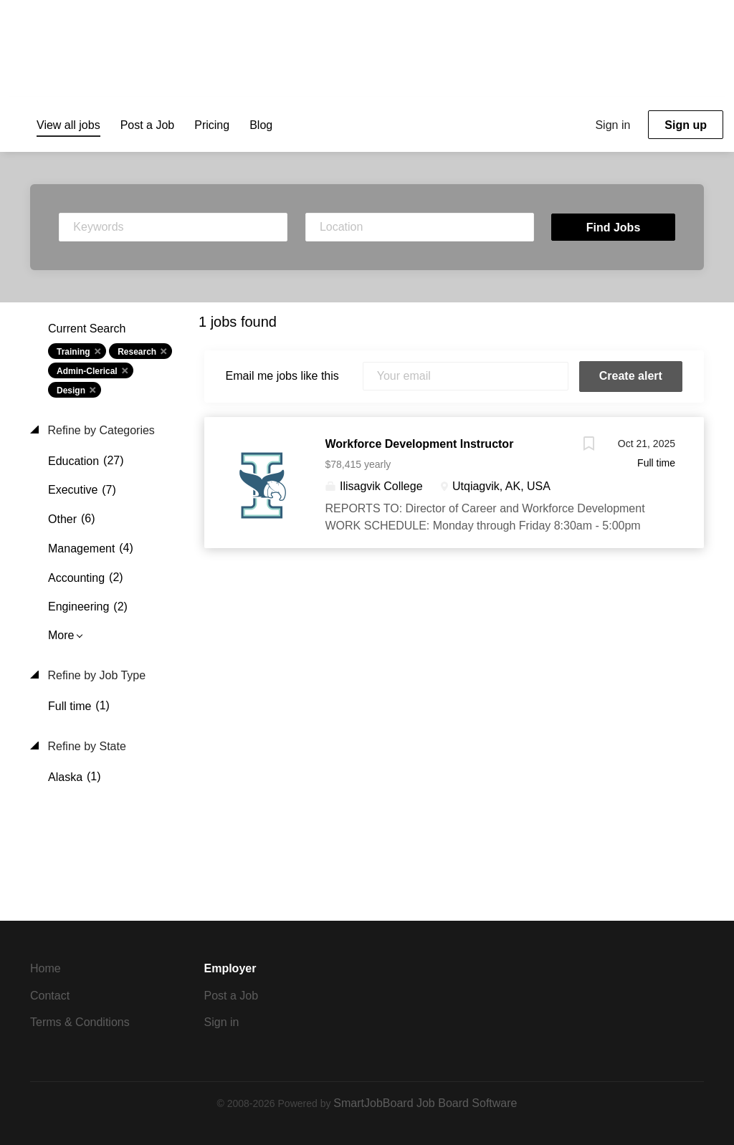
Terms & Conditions (80, 1022)
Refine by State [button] (85, 746)
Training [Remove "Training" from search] (73, 352)
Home (45, 968)
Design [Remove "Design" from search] (71, 390)
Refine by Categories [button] (99, 430)
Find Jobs (613, 227)
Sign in (612, 125)
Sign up (685, 125)
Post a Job (231, 996)
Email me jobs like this (282, 376)
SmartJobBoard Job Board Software (425, 1103)
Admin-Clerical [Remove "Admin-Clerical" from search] (87, 371)
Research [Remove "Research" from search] (137, 352)
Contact (50, 996)
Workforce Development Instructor (419, 444)
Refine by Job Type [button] (95, 675)
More (61, 635)
